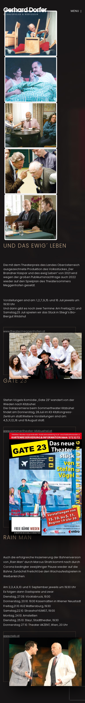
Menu (76, 11)
